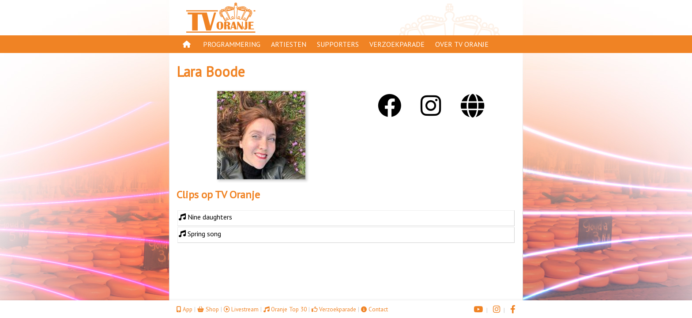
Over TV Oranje (462, 44)
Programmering (231, 44)
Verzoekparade (397, 44)
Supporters (338, 44)
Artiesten (288, 44)
